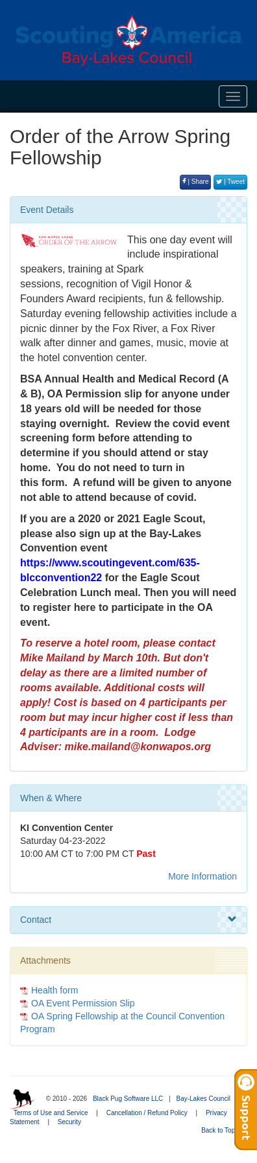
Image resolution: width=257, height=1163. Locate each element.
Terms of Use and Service (51, 1112)
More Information (202, 876)
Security (69, 1121)
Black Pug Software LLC (128, 1098)
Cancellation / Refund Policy (147, 1112)
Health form (54, 990)
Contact (128, 919)
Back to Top (222, 1130)
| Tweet (230, 181)
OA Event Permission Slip (83, 1003)
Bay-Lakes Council (203, 1098)
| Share (195, 181)
